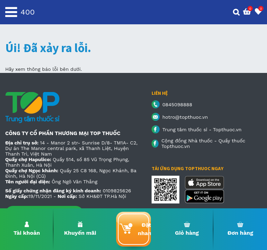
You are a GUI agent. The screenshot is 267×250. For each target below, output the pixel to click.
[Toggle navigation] (11, 12)
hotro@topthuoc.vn (185, 117)
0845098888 (177, 104)
